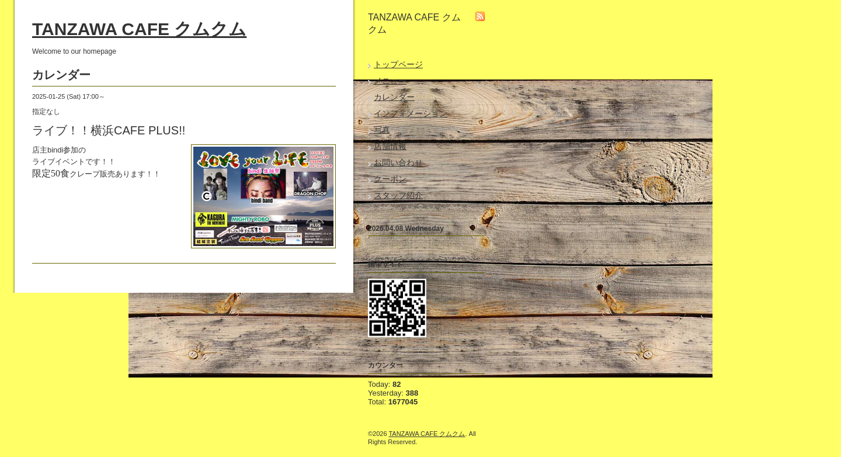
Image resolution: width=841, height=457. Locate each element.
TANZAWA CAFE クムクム (139, 29)
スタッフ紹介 (398, 195)
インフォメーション (410, 113)
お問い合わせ (398, 162)
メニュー (390, 80)
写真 (382, 129)
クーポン (390, 179)
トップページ (398, 64)
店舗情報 (390, 146)
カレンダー (394, 97)
